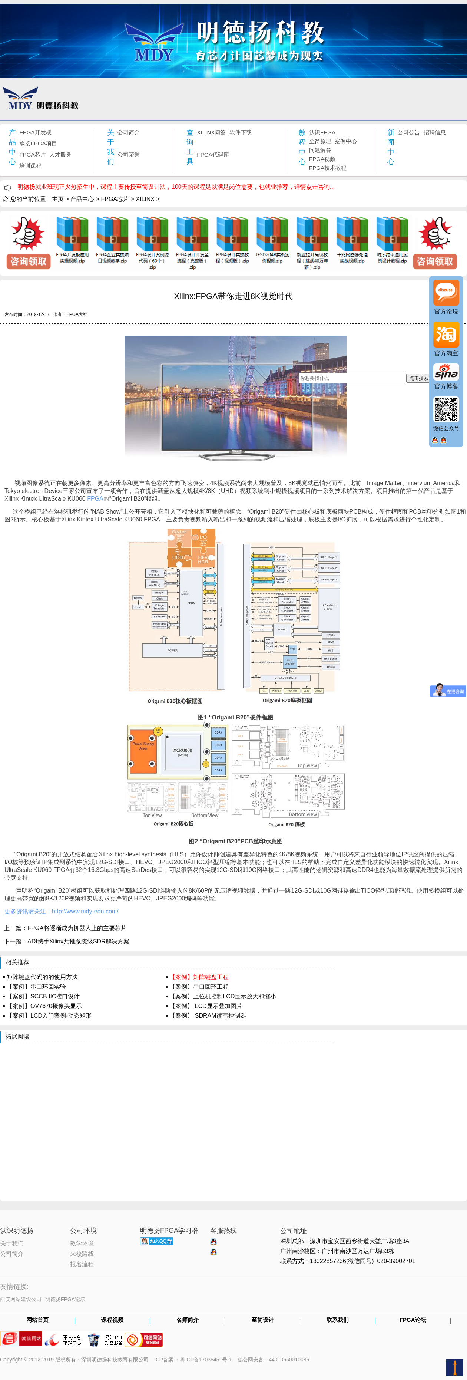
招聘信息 (435, 132)
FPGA (61, 870)
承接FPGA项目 (38, 143)
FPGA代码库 (213, 154)
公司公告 (409, 132)
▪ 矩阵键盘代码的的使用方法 (40, 977)
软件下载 (240, 132)
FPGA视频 (322, 159)
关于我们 (110, 147)
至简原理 (320, 141)
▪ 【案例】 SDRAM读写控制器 (206, 1015)
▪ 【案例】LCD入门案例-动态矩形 (47, 1015)
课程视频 (112, 1320)
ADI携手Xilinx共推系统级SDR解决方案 (78, 941)
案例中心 (346, 141)
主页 (58, 199)
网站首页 (37, 1320)
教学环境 (82, 1242)
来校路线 (82, 1253)
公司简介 (128, 132)
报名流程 (82, 1263)
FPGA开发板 (35, 132)
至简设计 (263, 1320)
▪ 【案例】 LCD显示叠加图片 (204, 1006)
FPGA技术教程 (328, 168)
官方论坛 (446, 311)
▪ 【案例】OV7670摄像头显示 (42, 1006)
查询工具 (189, 147)
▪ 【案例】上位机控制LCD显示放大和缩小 (221, 996)
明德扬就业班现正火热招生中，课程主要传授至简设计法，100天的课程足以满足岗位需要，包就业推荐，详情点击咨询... (176, 187)
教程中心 (302, 147)
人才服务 (60, 154)
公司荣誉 (128, 154)
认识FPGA (322, 132)
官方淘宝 (446, 353)
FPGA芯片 (32, 154)
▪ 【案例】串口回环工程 (197, 987)
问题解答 (320, 150)
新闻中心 (390, 147)
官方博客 (446, 386)
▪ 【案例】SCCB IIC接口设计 (41, 996)
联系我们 (338, 1320)
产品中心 (12, 147)
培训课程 (30, 165)
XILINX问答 (211, 132)
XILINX (145, 199)
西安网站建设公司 (21, 1299)
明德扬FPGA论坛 (65, 1299)
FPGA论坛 (413, 1320)
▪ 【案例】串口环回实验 (34, 987)
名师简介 (187, 1320)
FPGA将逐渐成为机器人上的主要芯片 (77, 928)
